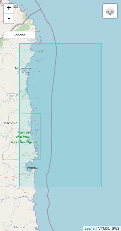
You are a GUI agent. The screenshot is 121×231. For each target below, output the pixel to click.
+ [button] (9, 8)
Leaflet (90, 228)
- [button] (8, 18)
